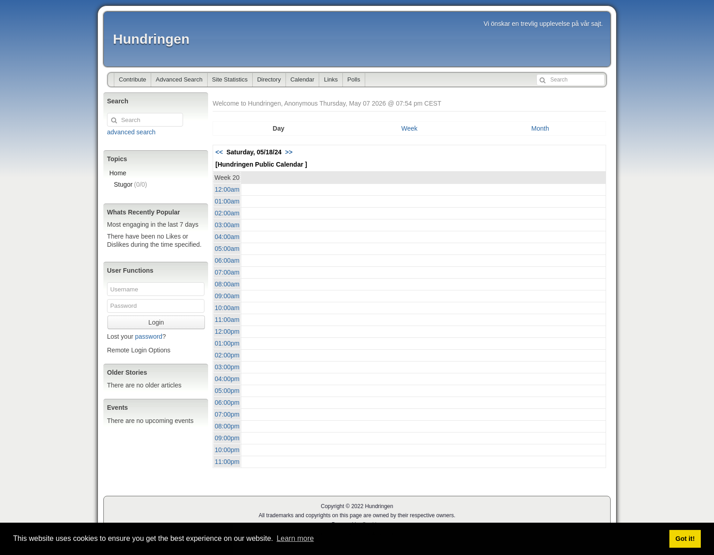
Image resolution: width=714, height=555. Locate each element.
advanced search (131, 132)
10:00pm (227, 449)
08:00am (227, 284)
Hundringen (151, 38)
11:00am (227, 319)
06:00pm (227, 402)
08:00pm (227, 426)
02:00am (227, 213)
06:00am (227, 260)
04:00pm (227, 378)
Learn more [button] (295, 538)
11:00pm (227, 461)
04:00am (227, 236)
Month (540, 128)
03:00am (227, 225)
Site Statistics (230, 79)
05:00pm (227, 390)
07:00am (227, 272)
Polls (353, 79)
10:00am (227, 307)
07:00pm (227, 414)
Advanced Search (179, 79)
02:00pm (227, 355)
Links (330, 79)
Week (409, 128)
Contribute (132, 79)
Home (117, 173)
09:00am (227, 296)
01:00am (227, 201)
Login (156, 322)
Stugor (130, 184)
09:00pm (227, 438)
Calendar (303, 79)
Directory (269, 79)
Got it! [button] (684, 538)
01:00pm (227, 343)
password (148, 336)
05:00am (227, 248)
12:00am (227, 189)
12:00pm (227, 331)
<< (219, 152)
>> (288, 152)
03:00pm (227, 367)
